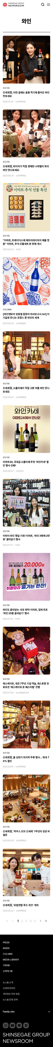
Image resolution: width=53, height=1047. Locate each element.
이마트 (18, 249)
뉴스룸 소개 (8, 982)
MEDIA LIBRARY (11, 960)
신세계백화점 (20, 102)
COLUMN (7, 310)
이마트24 (19, 471)
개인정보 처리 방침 (11, 994)
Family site (9, 1011)
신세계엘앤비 (21, 323)
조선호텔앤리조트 (22, 693)
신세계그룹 (8, 971)
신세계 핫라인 (9, 988)
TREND (6, 965)
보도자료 (6, 88)
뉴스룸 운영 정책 (10, 1000)
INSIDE (6, 948)
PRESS (6, 942)
